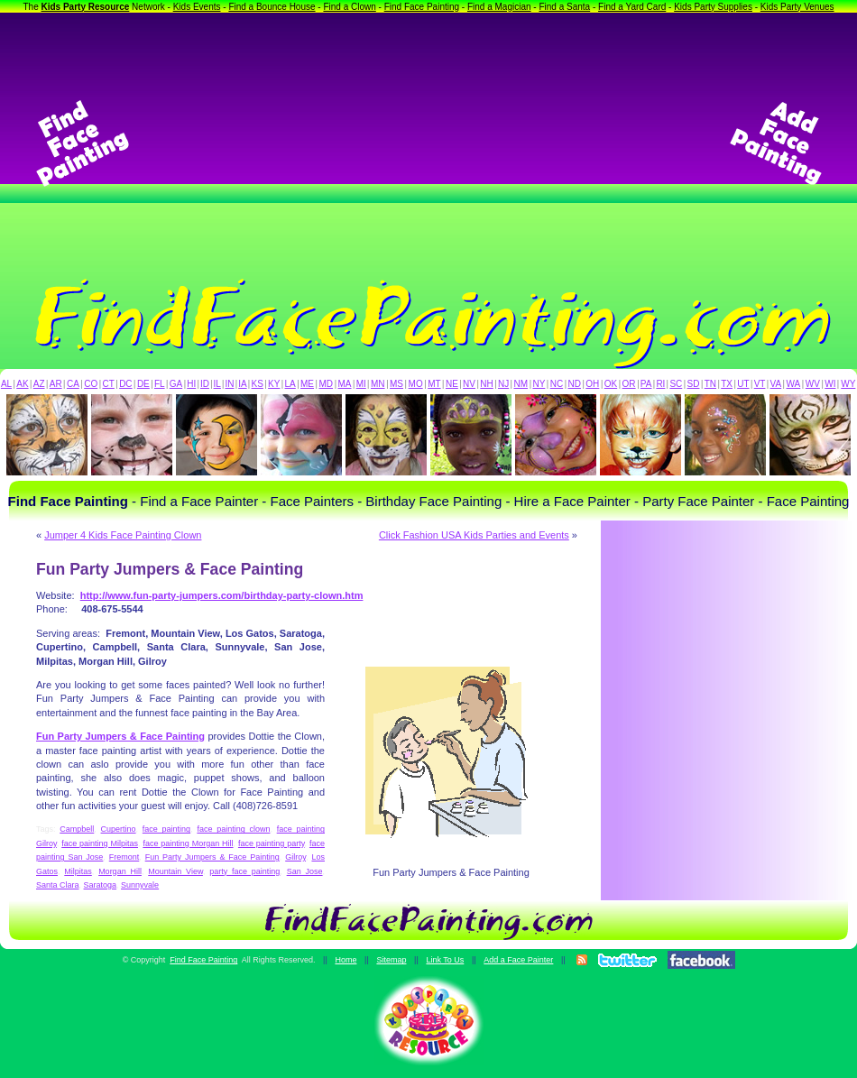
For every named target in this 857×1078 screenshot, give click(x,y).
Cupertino (118, 829)
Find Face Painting (421, 7)
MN (378, 384)
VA (776, 384)
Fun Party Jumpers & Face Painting (212, 856)
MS (396, 384)
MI (361, 384)
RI (660, 384)
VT (760, 384)
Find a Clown (349, 7)
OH (592, 384)
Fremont (124, 856)
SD (693, 384)
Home (345, 959)
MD (326, 384)
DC (125, 384)
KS (257, 384)
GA (176, 384)
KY (274, 384)
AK (22, 384)
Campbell (77, 829)
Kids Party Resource (85, 7)
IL (217, 384)
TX (727, 384)
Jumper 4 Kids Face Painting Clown (122, 535)
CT (109, 384)
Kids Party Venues (797, 7)
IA (242, 384)
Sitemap (391, 959)
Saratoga (100, 884)
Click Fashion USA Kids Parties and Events (474, 535)
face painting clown (233, 829)
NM (521, 384)
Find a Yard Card (632, 7)
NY (538, 384)
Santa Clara (57, 884)
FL (159, 384)
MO (416, 384)
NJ (503, 384)
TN (710, 384)
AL (6, 384)
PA (646, 384)
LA (290, 384)
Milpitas (78, 871)
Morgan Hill (120, 871)
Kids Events (197, 7)
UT (743, 384)
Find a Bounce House (271, 7)
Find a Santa (564, 7)
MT (434, 384)
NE (452, 384)
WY (848, 384)
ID (204, 384)
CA (73, 384)
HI (191, 384)
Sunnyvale (140, 884)
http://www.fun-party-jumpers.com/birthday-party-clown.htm (222, 595)
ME (307, 384)
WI (830, 384)
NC (556, 384)
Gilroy (295, 856)
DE (143, 384)
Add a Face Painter (518, 959)
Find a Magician (499, 7)
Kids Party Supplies (713, 7)
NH (486, 384)
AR (56, 384)
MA (345, 384)
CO (90, 384)
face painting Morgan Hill (188, 843)
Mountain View (175, 871)
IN (229, 384)
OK (610, 384)
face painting (166, 829)
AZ (39, 384)
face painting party (271, 843)
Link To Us (445, 959)
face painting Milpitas (99, 843)
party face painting (244, 871)
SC (675, 384)
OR (629, 384)
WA (794, 384)
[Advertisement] (428, 143)
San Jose (305, 871)
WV (813, 384)
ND (574, 384)
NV (469, 384)
